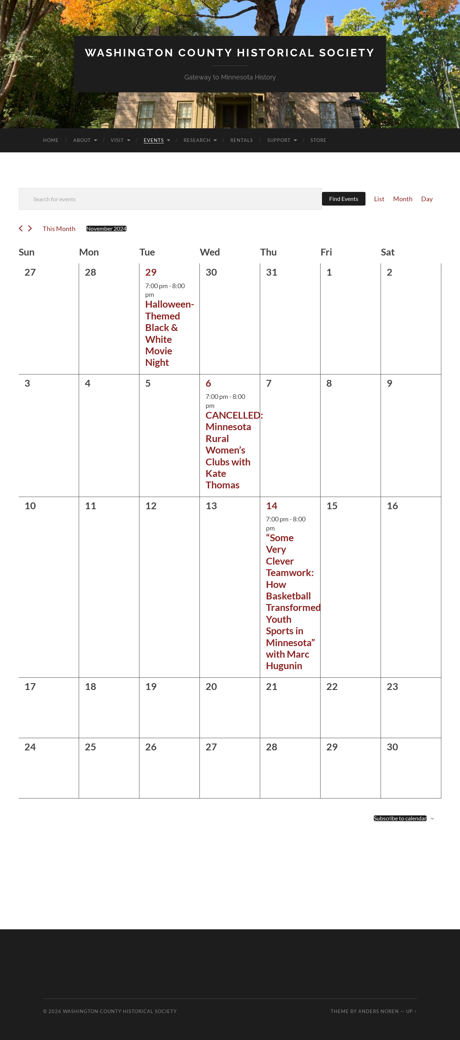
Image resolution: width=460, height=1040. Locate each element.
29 (151, 271)
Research (197, 140)
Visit (117, 140)
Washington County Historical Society (230, 52)
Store (318, 140)
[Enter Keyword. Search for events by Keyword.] (170, 199)
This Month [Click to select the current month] (59, 228)
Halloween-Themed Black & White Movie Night (169, 333)
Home (51, 140)
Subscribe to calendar (400, 818)
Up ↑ (411, 1011)
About (82, 140)
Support (279, 140)
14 (271, 505)
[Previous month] (21, 228)
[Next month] (30, 228)
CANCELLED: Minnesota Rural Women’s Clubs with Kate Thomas (234, 449)
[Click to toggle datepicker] (106, 228)
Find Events (343, 198)
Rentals (241, 140)
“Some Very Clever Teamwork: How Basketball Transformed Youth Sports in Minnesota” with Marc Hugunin (293, 601)
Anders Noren (378, 1011)
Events (154, 140)
